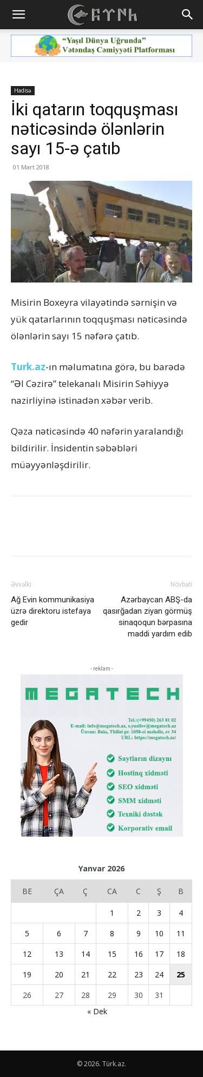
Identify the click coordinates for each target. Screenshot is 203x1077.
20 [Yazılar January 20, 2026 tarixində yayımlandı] (59, 974)
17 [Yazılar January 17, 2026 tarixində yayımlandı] (159, 954)
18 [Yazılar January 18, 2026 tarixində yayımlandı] (180, 954)
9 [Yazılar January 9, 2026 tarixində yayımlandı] (138, 933)
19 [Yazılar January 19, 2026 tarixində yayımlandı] (27, 974)
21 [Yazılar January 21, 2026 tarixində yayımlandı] (85, 974)
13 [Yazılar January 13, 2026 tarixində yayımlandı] (59, 954)
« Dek (97, 1011)
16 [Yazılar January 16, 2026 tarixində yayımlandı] (138, 954)
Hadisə (22, 90)
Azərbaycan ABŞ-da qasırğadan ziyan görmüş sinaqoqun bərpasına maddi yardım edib (147, 617)
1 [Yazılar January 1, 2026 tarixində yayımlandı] (112, 913)
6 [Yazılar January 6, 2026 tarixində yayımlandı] (59, 933)
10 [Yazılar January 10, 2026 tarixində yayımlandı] (159, 933)
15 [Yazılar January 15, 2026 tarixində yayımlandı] (112, 954)
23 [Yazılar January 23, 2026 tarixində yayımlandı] (138, 974)
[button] (18, 14)
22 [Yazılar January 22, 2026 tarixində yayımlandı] (112, 974)
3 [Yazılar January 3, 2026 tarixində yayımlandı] (159, 913)
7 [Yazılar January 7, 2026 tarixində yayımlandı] (85, 933)
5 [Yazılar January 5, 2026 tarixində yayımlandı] (27, 933)
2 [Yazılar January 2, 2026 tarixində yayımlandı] (138, 913)
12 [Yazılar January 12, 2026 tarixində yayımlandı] (27, 954)
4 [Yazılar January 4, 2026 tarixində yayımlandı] (181, 913)
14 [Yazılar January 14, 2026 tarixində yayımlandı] (85, 954)
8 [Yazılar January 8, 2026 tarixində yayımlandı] (112, 933)
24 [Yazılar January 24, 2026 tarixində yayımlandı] (159, 974)
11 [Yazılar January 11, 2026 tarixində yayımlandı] (180, 933)
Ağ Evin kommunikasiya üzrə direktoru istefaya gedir (52, 611)
